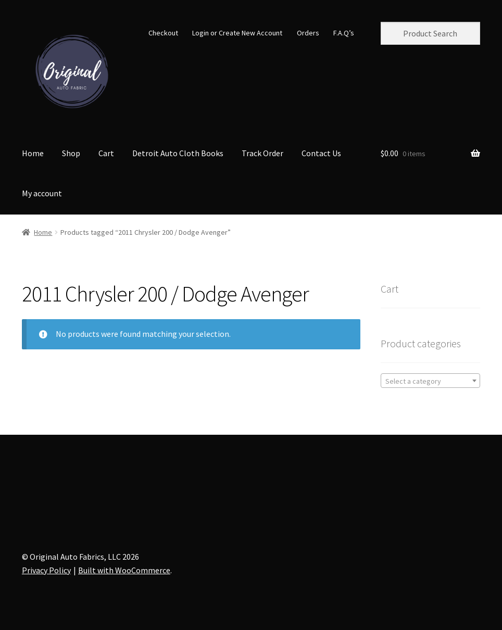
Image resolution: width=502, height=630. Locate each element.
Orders (308, 32)
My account (42, 193)
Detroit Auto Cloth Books (177, 153)
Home (33, 153)
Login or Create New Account (237, 32)
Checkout (163, 32)
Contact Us (321, 153)
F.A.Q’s (343, 32)
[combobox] (430, 380)
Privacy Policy (46, 570)
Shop (71, 153)
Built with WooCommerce (124, 570)
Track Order (262, 153)
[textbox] (430, 381)
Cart (106, 153)
